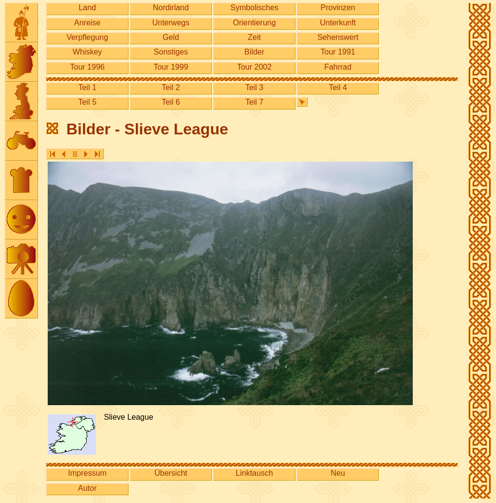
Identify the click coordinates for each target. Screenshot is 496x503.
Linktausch (254, 473)
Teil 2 (171, 87)
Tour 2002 (254, 67)
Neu (338, 473)
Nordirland (171, 7)
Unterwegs (170, 23)
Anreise (87, 23)
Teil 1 (87, 87)
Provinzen (338, 7)
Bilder (254, 52)
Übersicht (170, 473)
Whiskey (87, 52)
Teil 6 (171, 102)
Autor (87, 488)
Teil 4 (338, 87)
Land (87, 7)
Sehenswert (338, 37)
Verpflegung (87, 37)
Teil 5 (87, 102)
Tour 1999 (170, 67)
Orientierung (254, 23)
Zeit (254, 37)
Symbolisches (254, 7)
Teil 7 (254, 102)
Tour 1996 (87, 67)
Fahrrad (337, 67)
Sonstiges (171, 52)
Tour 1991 (338, 52)
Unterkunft (338, 23)
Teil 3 (254, 87)
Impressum (87, 473)
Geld (171, 37)
